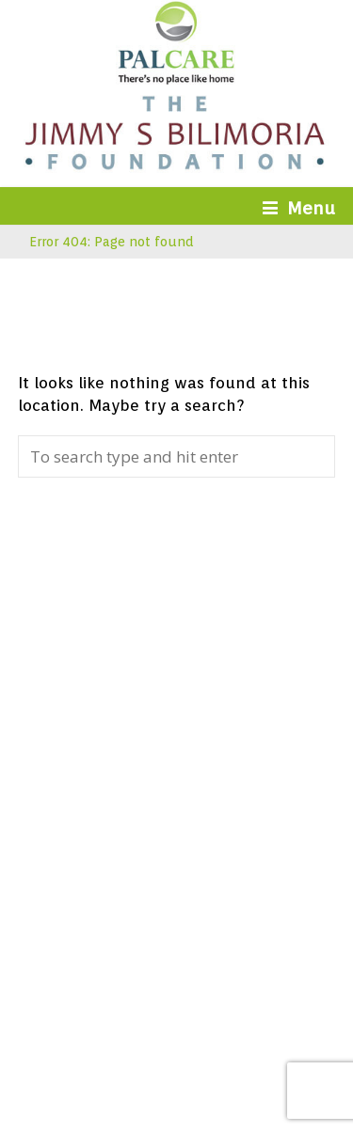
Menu (299, 207)
